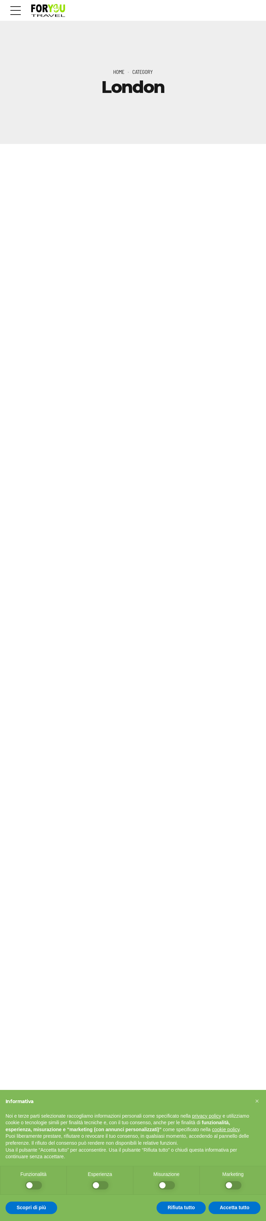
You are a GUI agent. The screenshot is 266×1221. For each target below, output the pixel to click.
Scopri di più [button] (31, 1207)
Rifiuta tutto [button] (181, 1207)
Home (118, 72)
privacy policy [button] (206, 1116)
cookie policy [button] (225, 1129)
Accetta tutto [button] (234, 1207)
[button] (257, 1101)
